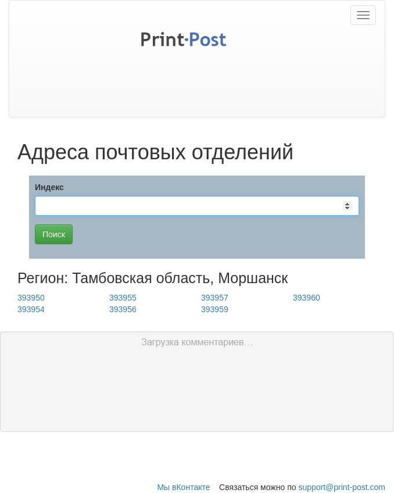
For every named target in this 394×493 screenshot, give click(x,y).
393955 (123, 297)
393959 (214, 309)
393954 (31, 309)
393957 (214, 297)
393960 (306, 297)
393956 (123, 309)
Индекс (49, 187)
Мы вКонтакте (183, 487)
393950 (31, 297)
